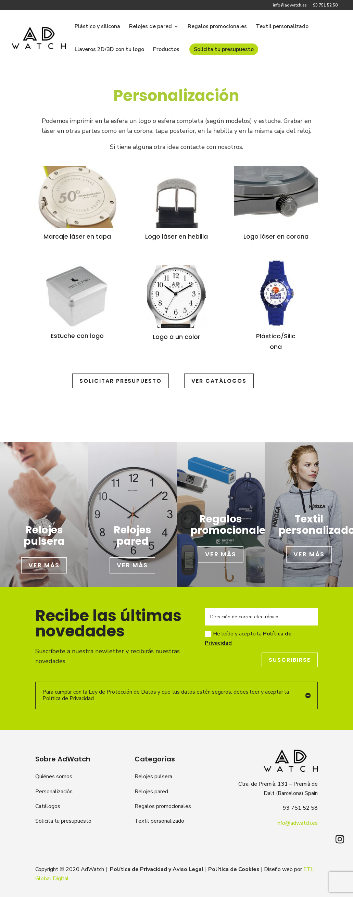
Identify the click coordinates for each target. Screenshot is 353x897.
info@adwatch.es (290, 5)
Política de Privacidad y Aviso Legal (157, 869)
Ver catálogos (219, 381)
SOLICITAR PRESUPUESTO (120, 381)
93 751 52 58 (325, 5)
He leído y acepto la (248, 638)
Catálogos (47, 806)
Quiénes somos (53, 776)
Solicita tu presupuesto (224, 49)
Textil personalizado (282, 27)
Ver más (44, 565)
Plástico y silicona (97, 27)
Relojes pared (151, 791)
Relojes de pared (150, 27)
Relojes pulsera (153, 776)
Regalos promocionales (217, 27)
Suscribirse (290, 660)
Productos (166, 50)
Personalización (54, 791)
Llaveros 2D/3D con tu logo (109, 50)
